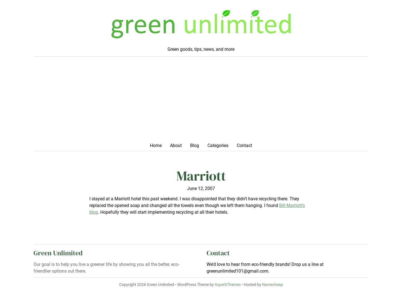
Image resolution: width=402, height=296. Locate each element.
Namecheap (272, 284)
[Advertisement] (201, 101)
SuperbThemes (228, 284)
